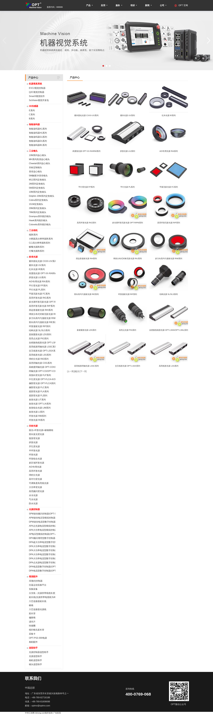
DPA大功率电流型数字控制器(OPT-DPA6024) (42, 558)
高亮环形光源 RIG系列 (40, 298)
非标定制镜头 (35, 167)
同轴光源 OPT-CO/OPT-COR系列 (42, 371)
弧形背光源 (34, 438)
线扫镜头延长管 (36, 630)
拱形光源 (33, 442)
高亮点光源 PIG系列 (38, 338)
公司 (162, 5)
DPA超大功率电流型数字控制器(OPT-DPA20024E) (42, 542)
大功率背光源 (35, 487)
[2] (78, 371)
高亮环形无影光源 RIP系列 (42, 306)
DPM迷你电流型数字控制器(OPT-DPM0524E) (42, 522)
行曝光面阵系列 (36, 251)
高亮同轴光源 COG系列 (40, 363)
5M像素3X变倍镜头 (38, 175)
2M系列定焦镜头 (37, 184)
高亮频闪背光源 (36, 491)
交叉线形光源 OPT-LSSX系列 (42, 351)
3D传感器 (33, 106)
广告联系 (57, 713)
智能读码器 (34, 124)
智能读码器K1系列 (38, 129)
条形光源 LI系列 (36, 412)
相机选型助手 (35, 660)
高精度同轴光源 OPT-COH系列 (42, 367)
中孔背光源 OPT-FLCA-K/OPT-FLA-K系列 (42, 379)
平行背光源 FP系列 (38, 285)
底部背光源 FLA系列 (39, 391)
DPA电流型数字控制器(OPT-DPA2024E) (42, 571)
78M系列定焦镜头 (37, 212)
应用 (103, 5)
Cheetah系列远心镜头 (39, 163)
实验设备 (33, 589)
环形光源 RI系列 (37, 420)
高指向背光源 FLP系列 (40, 375)
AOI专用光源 (35, 467)
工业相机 (33, 230)
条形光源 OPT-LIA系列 (40, 404)
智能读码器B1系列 (38, 145)
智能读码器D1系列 (38, 141)
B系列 (32, 118)
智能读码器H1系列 (38, 133)
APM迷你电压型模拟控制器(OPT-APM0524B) (42, 518)
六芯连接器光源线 (37, 609)
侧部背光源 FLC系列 (39, 387)
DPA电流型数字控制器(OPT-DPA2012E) (42, 566)
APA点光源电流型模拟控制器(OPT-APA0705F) (42, 526)
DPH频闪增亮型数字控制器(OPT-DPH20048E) (42, 538)
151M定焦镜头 (36, 204)
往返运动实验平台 (37, 585)
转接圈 (32, 626)
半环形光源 (34, 450)
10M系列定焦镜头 (37, 192)
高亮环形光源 (35, 471)
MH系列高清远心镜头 (39, 159)
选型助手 (33, 648)
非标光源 (33, 426)
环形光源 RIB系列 (37, 416)
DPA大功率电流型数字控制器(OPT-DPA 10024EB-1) (42, 546)
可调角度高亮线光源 (38, 483)
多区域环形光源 (36, 463)
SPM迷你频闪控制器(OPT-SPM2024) (42, 514)
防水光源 (33, 503)
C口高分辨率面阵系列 (39, 243)
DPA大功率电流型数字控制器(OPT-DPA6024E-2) (42, 554)
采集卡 (32, 634)
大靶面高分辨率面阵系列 (41, 239)
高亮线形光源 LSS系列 (40, 355)
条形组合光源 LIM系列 (40, 408)
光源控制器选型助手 (38, 652)
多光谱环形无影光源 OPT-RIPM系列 (42, 302)
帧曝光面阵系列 (36, 247)
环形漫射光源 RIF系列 (39, 326)
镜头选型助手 (35, 664)
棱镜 (31, 605)
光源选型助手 (35, 656)
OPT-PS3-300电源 (38, 638)
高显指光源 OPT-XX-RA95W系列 (42, 273)
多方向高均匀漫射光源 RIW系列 (42, 318)
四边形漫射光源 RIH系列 (41, 310)
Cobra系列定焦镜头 (38, 200)
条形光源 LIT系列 (37, 399)
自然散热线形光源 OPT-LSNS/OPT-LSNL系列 (42, 342)
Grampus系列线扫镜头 (40, 216)
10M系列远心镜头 (37, 155)
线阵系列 (33, 235)
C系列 (32, 114)
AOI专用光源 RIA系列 (39, 281)
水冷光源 (33, 495)
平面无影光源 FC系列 (39, 294)
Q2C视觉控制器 (36, 92)
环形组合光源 (35, 459)
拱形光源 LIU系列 (37, 277)
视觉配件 (33, 576)
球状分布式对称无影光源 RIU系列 (42, 314)
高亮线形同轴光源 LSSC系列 (42, 347)
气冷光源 (33, 499)
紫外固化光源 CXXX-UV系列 (42, 261)
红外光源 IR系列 (37, 269)
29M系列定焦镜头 (37, 208)
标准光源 (33, 257)
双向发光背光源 (36, 434)
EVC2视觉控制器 (37, 88)
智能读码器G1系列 (38, 137)
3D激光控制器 (36, 581)
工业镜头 (33, 151)
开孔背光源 (34, 446)
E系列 (32, 110)
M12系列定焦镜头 (37, 180)
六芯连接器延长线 (37, 601)
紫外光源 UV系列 (37, 265)
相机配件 (33, 642)
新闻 (147, 5)
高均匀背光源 (35, 479)
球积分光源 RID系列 (38, 359)
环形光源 (33, 454)
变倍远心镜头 (35, 171)
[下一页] (83, 371)
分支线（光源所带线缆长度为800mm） (42, 593)
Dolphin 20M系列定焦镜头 (41, 196)
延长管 (32, 613)
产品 (88, 5)
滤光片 (32, 621)
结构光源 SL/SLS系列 (39, 330)
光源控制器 (34, 509)
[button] (103, 66)
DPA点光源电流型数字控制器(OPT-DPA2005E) (42, 562)
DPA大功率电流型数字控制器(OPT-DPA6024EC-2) (42, 550)
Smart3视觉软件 (37, 96)
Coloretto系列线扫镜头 (40, 224)
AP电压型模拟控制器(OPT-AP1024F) (42, 534)
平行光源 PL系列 (37, 290)
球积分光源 (34, 475)
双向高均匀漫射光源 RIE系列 (42, 322)
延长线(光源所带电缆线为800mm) (42, 597)
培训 (132, 5)
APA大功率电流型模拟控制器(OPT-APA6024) (42, 530)
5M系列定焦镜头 (37, 188)
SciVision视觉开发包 (39, 100)
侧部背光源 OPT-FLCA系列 (42, 383)
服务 (118, 5)
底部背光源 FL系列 (38, 395)
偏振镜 (32, 617)
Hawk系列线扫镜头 (38, 220)
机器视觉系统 (35, 84)
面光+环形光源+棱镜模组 (41, 430)
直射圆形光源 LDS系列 (40, 334)
